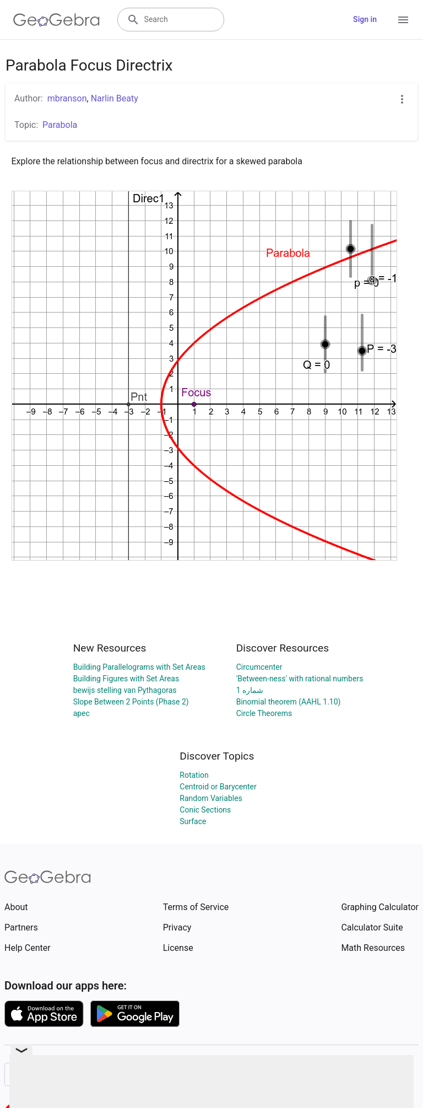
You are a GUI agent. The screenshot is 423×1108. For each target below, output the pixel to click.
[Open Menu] (403, 19)
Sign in (365, 19)
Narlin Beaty (114, 98)
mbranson (67, 98)
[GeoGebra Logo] (56, 19)
